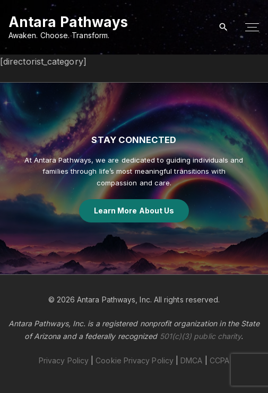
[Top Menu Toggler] (252, 27)
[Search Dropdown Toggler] (223, 27)
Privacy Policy (64, 360)
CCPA (219, 360)
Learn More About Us (134, 210)
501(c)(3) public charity (200, 336)
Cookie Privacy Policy (135, 360)
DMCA (191, 360)
